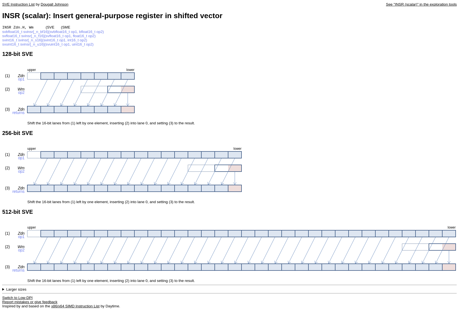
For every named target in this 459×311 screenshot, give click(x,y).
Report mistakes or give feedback (29, 302)
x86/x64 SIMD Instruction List (75, 307)
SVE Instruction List (18, 4)
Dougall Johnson (54, 4)
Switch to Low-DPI (17, 298)
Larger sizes (16, 290)
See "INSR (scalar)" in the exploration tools (421, 4)
